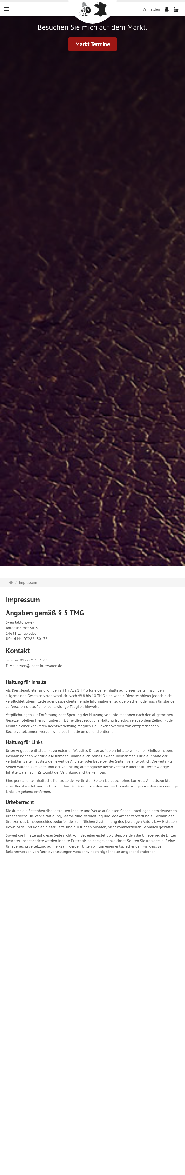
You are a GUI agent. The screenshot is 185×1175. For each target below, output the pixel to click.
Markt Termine (92, 44)
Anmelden (151, 9)
